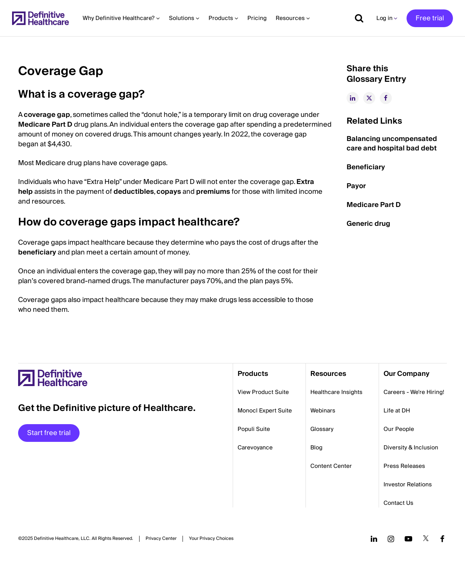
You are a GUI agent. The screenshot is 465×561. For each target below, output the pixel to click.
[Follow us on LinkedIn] (374, 539)
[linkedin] (353, 98)
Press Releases (404, 466)
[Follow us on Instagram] (391, 539)
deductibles (134, 192)
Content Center (331, 466)
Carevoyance (255, 447)
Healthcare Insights (336, 392)
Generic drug (368, 224)
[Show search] (356, 18)
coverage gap (47, 115)
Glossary (321, 429)
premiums (213, 192)
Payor (356, 186)
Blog (316, 447)
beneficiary (37, 252)
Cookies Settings (211, 538)
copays (169, 192)
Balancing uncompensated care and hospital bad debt (392, 144)
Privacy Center (161, 539)
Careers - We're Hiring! (414, 392)
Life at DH (397, 410)
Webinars (322, 410)
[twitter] (369, 98)
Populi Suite (254, 429)
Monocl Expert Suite (265, 410)
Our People (399, 429)
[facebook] (386, 98)
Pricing (257, 18)
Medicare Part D (45, 124)
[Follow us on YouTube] (408, 539)
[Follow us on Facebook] (442, 539)
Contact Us (398, 503)
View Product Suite (263, 392)
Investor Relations (408, 484)
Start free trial (49, 433)
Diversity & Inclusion (411, 447)
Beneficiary (366, 167)
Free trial (430, 18)
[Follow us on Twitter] (425, 539)
